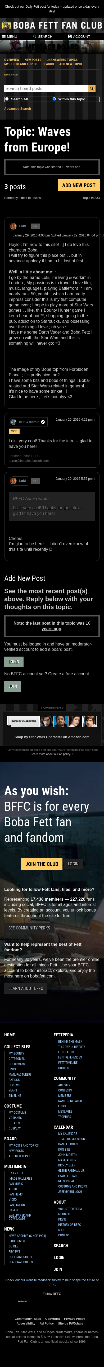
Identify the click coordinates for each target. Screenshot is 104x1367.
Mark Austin (67, 1160)
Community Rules (28, 1318)
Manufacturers (20, 1074)
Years (13, 1090)
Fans (7, 74)
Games (13, 1210)
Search (42, 36)
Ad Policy (47, 1323)
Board (10, 1138)
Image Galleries (20, 1178)
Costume (13, 1106)
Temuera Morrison (71, 1139)
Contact (64, 1235)
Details (14, 1123)
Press (62, 1219)
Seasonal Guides (21, 1262)
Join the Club (41, 864)
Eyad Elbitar (67, 1176)
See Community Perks (29, 928)
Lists (12, 1069)
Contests (65, 1090)
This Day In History (71, 1047)
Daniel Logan (68, 1144)
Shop (61, 1230)
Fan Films (15, 1194)
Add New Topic (70, 64)
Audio (13, 1189)
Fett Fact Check (20, 1257)
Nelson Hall (67, 1181)
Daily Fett (16, 1173)
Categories (17, 1059)
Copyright (52, 1318)
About (60, 1202)
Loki (18, 226)
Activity (64, 1085)
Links (62, 1106)
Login (13, 661)
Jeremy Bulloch (70, 1192)
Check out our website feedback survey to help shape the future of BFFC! (51, 1282)
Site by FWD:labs (70, 1323)
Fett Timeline (68, 1063)
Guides (13, 1246)
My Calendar (67, 1134)
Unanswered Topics (62, 60)
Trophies (64, 1117)
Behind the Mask (70, 1041)
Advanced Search (17, 109)
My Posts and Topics (20, 64)
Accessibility (25, 1323)
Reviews (14, 1085)
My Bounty (16, 1053)
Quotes (63, 1068)
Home (9, 1034)
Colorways (17, 1064)
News (9, 1229)
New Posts (33, 60)
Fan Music (16, 1184)
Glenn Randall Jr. (71, 1171)
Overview (11, 60)
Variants (15, 1118)
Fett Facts (66, 1052)
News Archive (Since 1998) (27, 1236)
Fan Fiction (17, 1205)
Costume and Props (72, 1186)
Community (65, 1078)
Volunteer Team (70, 1209)
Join (12, 686)
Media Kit (65, 1214)
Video (13, 1200)
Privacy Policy (74, 1318)
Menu (9, 36)
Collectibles (17, 1046)
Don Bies (64, 1149)
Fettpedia (63, 1034)
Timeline (15, 1096)
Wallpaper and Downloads (20, 1217)
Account (78, 36)
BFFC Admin (27, 422)
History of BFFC (69, 1225)
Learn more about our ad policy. (51, 754)
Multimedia (15, 1166)
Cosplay (15, 1128)
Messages (65, 1111)
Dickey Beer (66, 1165)
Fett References (70, 1057)
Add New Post (79, 185)
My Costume (17, 1112)
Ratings (14, 1080)
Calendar (63, 1127)
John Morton (67, 1155)
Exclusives (17, 1241)
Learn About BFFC (25, 988)
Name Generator (70, 1101)
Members (64, 1096)
